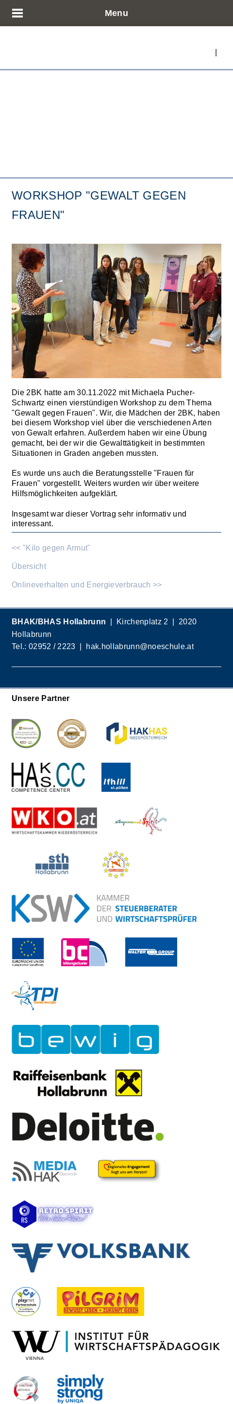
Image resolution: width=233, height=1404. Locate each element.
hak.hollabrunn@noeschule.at (140, 646)
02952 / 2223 (52, 646)
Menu (116, 13)
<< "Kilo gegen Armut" (51, 547)
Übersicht (29, 566)
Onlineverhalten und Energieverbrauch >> (87, 584)
